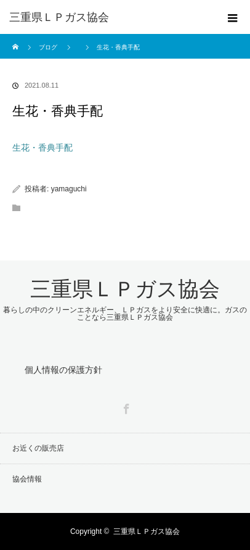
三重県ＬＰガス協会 (59, 17)
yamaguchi (69, 189)
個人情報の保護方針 (63, 370)
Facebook (125, 407)
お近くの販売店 (38, 448)
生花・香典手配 (42, 147)
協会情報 (27, 479)
